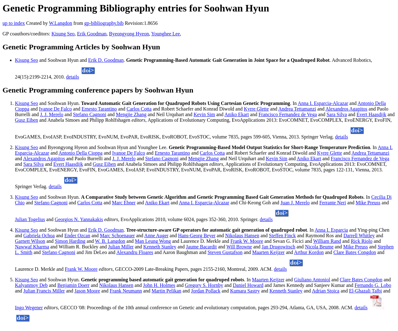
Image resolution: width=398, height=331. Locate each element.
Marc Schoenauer (117, 235)
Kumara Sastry (245, 290)
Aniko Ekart (236, 114)
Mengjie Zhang (131, 114)
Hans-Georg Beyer (196, 235)
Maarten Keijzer (268, 252)
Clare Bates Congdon (354, 252)
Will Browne (239, 246)
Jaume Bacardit (201, 246)
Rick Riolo (362, 241)
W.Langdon (60, 23)
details (72, 76)
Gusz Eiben (26, 120)
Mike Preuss (368, 202)
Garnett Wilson (30, 241)
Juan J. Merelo (295, 202)
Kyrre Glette (256, 108)
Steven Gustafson (224, 252)
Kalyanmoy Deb (31, 285)
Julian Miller (120, 246)
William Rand (327, 241)
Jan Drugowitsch (278, 246)
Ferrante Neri (332, 202)
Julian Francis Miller (44, 290)
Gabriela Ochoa (39, 235)
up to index (13, 23)
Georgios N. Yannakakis (79, 219)
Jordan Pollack (205, 290)
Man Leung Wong (153, 241)
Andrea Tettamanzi (297, 108)
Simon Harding (70, 241)
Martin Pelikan (167, 290)
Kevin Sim (204, 114)
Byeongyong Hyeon (129, 33)
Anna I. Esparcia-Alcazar (323, 103)
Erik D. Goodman (106, 60)
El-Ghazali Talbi (365, 290)
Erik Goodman (92, 33)
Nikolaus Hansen (242, 235)
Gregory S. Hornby (204, 285)
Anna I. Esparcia (331, 230)
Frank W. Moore (246, 241)
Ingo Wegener (29, 307)
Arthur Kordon (309, 252)
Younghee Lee (165, 33)
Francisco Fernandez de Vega (287, 114)
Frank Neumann (126, 290)
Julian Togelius (30, 219)
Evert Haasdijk (371, 114)
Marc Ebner (124, 202)
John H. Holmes (159, 285)
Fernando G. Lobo (372, 285)
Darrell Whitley (359, 235)
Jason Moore (87, 290)
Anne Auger (156, 235)
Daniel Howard (248, 285)
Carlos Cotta (139, 108)
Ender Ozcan (77, 235)
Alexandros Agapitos (347, 108)
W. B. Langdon (110, 241)
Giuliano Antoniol (312, 279)
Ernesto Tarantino (99, 108)
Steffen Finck (282, 235)
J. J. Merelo (51, 114)
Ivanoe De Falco (55, 108)
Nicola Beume (319, 246)
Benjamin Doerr (73, 285)
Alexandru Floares (134, 252)
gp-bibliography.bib (104, 23)
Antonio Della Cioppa (80, 153)
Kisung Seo (63, 33)
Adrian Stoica (325, 290)
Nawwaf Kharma (32, 246)
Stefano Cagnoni (89, 114)
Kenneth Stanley (159, 246)
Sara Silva (336, 114)
